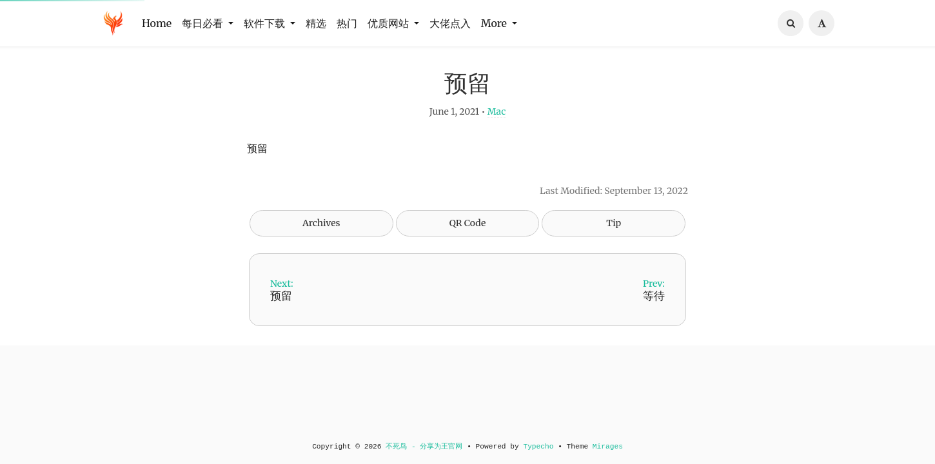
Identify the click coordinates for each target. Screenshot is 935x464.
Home (157, 23)
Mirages (608, 446)
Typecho (538, 446)
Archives (321, 234)
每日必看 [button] (204, 23)
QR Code (467, 234)
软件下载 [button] (266, 23)
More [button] (495, 23)
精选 (316, 23)
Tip (613, 234)
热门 (347, 23)
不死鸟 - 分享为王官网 (424, 446)
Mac (496, 122)
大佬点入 (450, 23)
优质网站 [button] (389, 23)
